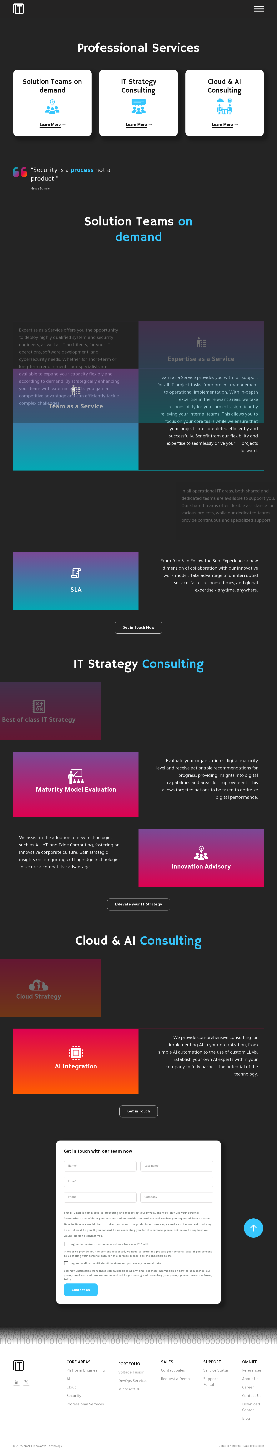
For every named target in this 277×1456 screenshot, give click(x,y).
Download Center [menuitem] (251, 1408)
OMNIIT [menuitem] (249, 1362)
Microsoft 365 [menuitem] (130, 1390)
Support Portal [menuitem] (210, 1382)
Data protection (253, 1446)
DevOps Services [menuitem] (133, 1381)
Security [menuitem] (74, 1396)
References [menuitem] (252, 1371)
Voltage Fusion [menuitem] (131, 1373)
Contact (224, 1446)
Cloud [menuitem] (72, 1388)
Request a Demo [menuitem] (175, 1379)
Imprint (236, 1446)
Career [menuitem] (248, 1388)
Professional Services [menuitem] (85, 1405)
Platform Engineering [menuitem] (86, 1371)
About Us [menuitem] (250, 1379)
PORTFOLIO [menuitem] (129, 1364)
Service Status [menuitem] (216, 1371)
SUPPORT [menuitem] (212, 1362)
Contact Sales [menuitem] (173, 1371)
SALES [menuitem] (167, 1362)
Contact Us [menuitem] (251, 1396)
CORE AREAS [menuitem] (79, 1362)
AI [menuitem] (68, 1379)
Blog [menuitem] (246, 1419)
